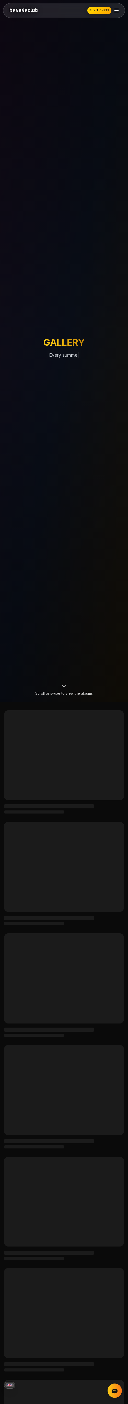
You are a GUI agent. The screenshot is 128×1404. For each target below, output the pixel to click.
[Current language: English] (9, 1385)
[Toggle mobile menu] (116, 10)
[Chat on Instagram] (115, 1391)
